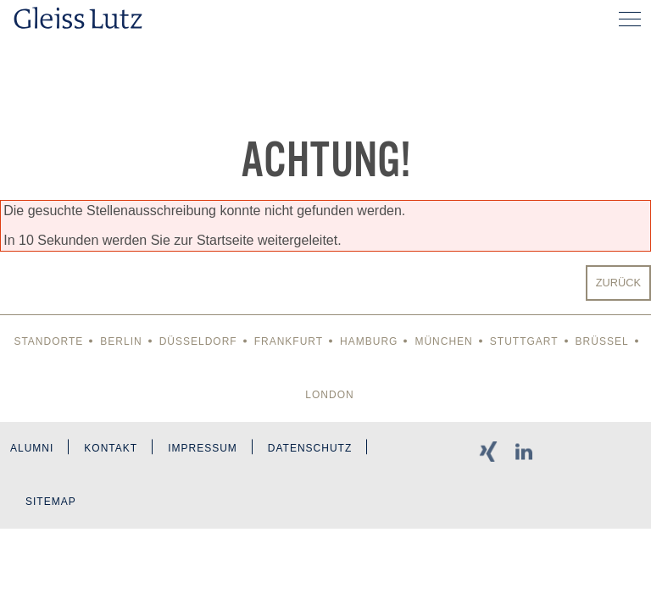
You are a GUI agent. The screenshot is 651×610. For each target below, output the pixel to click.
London (329, 395)
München (443, 341)
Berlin (121, 341)
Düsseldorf (198, 341)
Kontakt (110, 448)
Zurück (618, 282)
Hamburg (369, 341)
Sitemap (50, 501)
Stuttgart (524, 341)
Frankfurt (288, 341)
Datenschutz (310, 448)
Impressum (202, 448)
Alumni (31, 448)
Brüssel (602, 341)
